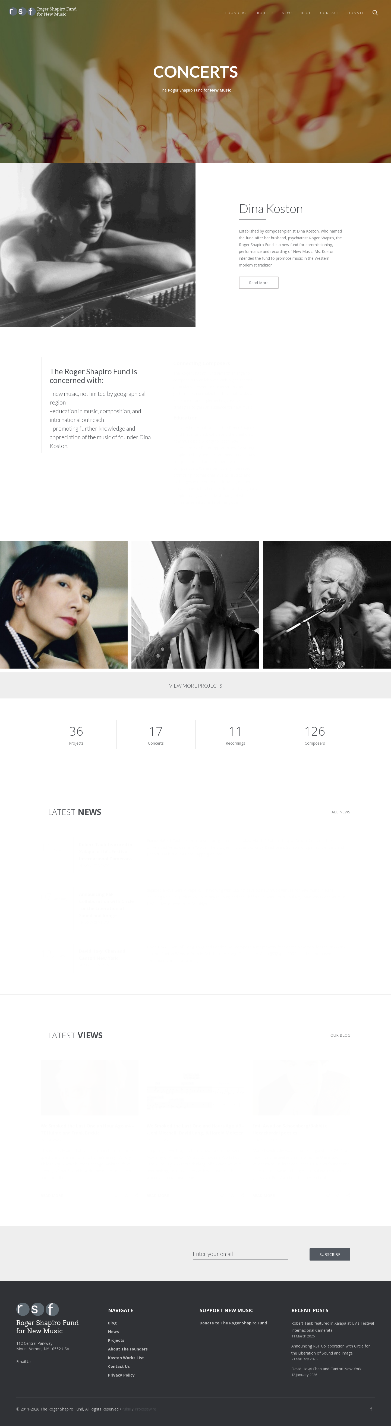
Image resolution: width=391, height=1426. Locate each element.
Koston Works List (126, 1357)
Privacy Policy (121, 1375)
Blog (306, 13)
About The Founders (128, 1349)
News (287, 13)
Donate (356, 13)
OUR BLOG (340, 1035)
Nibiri (126, 1409)
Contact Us (119, 1366)
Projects (264, 13)
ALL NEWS (341, 811)
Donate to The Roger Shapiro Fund (233, 1322)
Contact (329, 13)
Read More (259, 282)
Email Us (23, 1361)
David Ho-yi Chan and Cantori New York (326, 1368)
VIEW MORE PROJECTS (195, 686)
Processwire (145, 1409)
